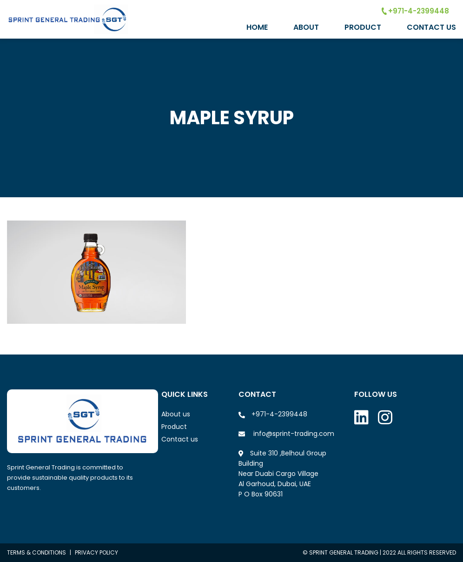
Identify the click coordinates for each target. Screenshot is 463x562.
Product (362, 27)
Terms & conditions (36, 552)
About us (175, 414)
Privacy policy (96, 552)
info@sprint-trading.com (293, 433)
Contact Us (431, 27)
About (306, 27)
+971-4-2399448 (415, 11)
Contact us (179, 439)
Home (257, 27)
